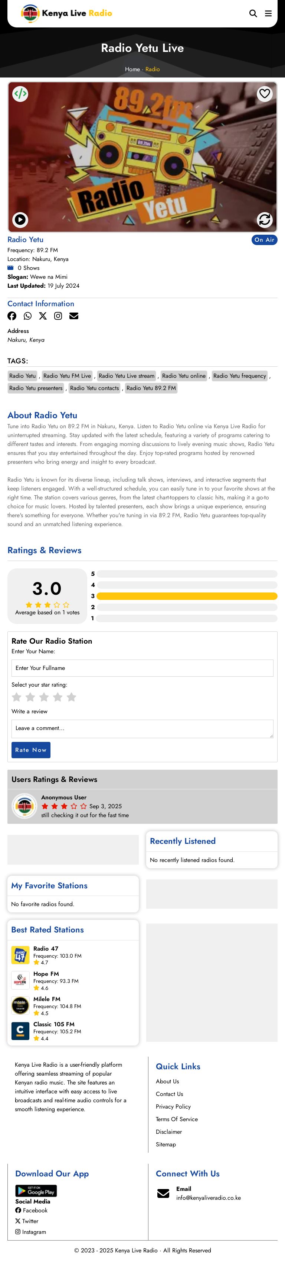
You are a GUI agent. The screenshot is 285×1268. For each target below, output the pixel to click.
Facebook (31, 1210)
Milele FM (46, 999)
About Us (167, 1081)
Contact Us (169, 1093)
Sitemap (166, 1144)
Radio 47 (45, 948)
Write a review (30, 711)
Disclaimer (169, 1131)
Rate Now (31, 750)
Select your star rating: (40, 684)
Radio (152, 69)
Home (132, 69)
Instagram (30, 1231)
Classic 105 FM (54, 1024)
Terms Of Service (177, 1119)
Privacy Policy (173, 1106)
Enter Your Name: (33, 651)
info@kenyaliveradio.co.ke (208, 1197)
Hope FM (46, 974)
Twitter (26, 1221)
